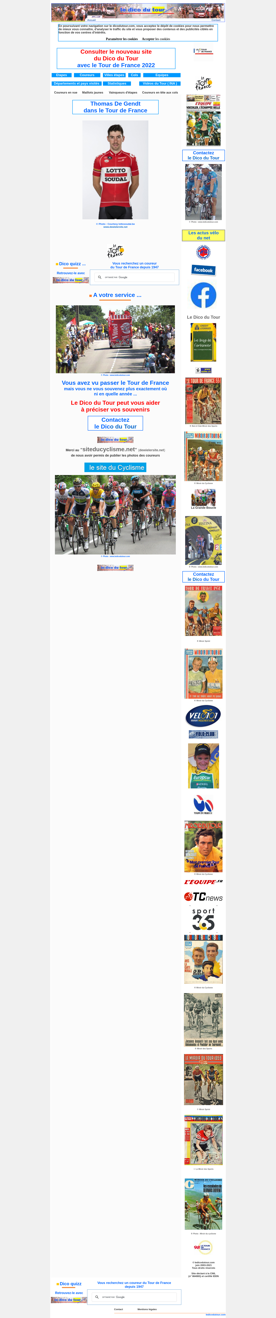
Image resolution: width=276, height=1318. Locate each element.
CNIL (213, 1273)
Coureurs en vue (65, 92)
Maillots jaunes (92, 92)
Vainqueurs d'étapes (123, 92)
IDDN (216, 1276)
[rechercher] (134, 277)
